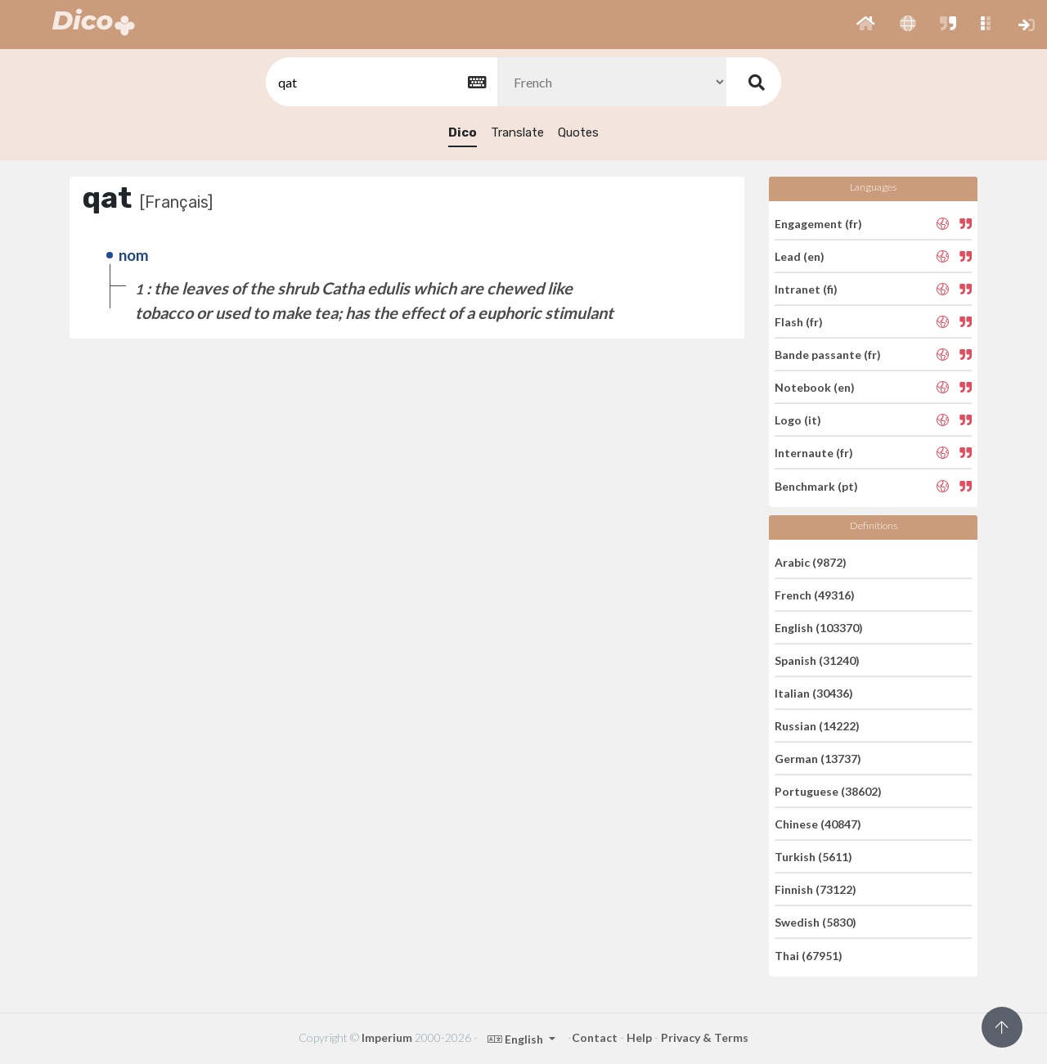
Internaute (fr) (814, 453)
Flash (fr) (799, 322)
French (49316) (815, 595)
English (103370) (819, 628)
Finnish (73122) (815, 889)
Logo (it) (798, 420)
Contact (595, 1037)
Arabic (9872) (811, 561)
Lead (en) (800, 256)
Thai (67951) (809, 955)
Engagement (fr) (818, 223)
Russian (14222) (817, 726)
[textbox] (380, 82)
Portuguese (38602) (828, 791)
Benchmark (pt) (816, 485)
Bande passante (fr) (828, 354)
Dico (462, 132)
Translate (517, 132)
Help (639, 1037)
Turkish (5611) (813, 857)
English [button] (517, 1039)
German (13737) (818, 758)
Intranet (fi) (806, 289)
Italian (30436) (814, 693)
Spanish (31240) (817, 660)
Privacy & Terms (704, 1037)
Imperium (387, 1037)
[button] (865, 24)
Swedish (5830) (815, 922)
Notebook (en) (815, 387)
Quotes (578, 132)
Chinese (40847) (818, 824)
